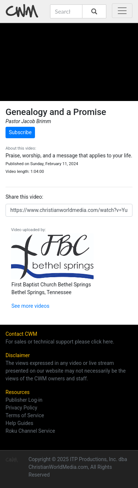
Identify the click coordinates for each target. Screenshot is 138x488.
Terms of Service (25, 415)
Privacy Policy (21, 408)
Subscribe (20, 132)
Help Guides (19, 423)
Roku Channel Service (30, 431)
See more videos (30, 306)
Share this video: (24, 197)
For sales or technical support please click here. (60, 342)
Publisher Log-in (24, 400)
